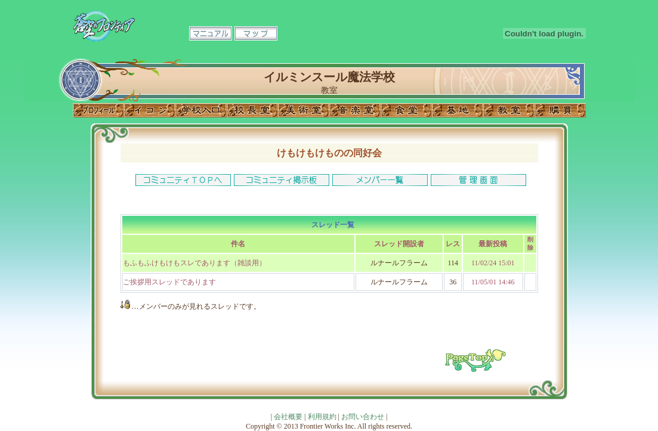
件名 (238, 244)
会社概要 (288, 417)
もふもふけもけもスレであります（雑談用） (194, 263)
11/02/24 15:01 (493, 263)
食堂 (406, 110)
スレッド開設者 (399, 244)
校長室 (252, 110)
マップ (255, 33)
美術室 (303, 110)
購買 (560, 110)
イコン (149, 110)
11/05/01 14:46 (493, 282)
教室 (509, 110)
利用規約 (322, 417)
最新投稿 (492, 244)
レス (453, 244)
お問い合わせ (362, 417)
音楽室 (355, 110)
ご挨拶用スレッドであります (169, 282)
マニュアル (210, 33)
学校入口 (201, 110)
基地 (457, 110)
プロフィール (98, 110)
